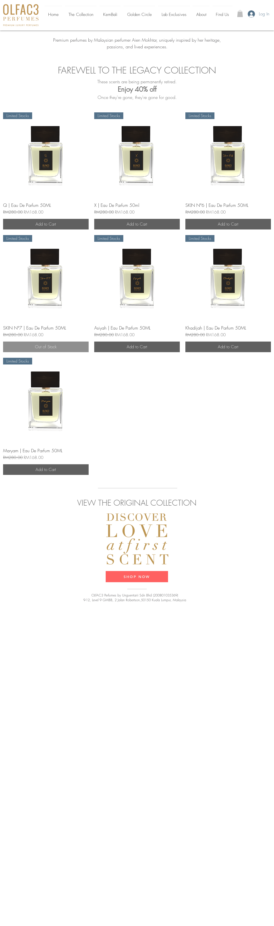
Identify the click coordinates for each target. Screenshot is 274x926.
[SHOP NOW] (137, 576)
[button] (240, 13)
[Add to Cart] (46, 224)
